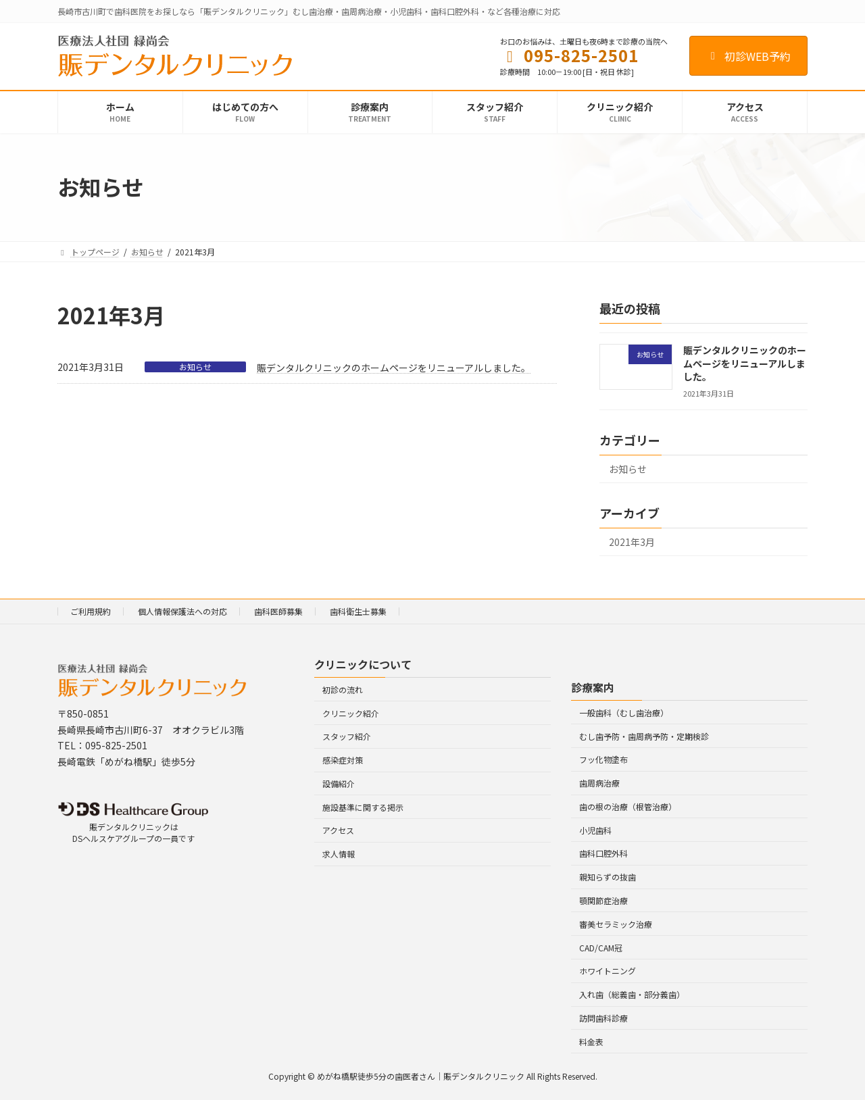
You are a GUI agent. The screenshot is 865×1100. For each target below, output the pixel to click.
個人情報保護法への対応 (182, 611)
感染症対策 (342, 760)
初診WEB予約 (748, 56)
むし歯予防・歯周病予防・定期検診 (644, 736)
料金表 (591, 1041)
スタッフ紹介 (346, 737)
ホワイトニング (607, 971)
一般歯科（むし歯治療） (623, 712)
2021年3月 (632, 542)
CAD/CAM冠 (600, 947)
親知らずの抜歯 (607, 877)
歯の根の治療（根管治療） (627, 806)
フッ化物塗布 (603, 760)
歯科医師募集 (278, 611)
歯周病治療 (599, 783)
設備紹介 (338, 783)
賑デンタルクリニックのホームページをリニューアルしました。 (393, 367)
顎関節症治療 (603, 900)
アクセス (338, 830)
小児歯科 (595, 830)
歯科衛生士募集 (358, 611)
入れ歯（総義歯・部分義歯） (632, 994)
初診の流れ (342, 689)
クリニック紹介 (350, 713)
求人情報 (338, 854)
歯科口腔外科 (603, 853)
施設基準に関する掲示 (362, 807)
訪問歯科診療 (603, 1018)
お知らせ (195, 366)
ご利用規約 (90, 611)
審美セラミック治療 (615, 924)
